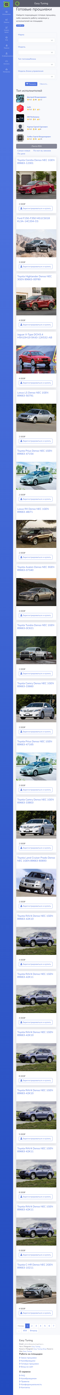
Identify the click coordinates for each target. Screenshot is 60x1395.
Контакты (25, 1387)
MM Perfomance (33, 117)
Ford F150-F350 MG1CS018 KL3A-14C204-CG (33, 220)
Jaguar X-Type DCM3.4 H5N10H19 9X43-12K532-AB (34, 336)
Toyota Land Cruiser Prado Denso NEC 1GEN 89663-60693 (36, 859)
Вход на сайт (27, 1366)
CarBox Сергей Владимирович (39, 137)
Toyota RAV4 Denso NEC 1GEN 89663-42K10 (35, 917)
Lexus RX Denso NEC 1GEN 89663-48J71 (33, 510)
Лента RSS (37, 146)
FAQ (23, 1375)
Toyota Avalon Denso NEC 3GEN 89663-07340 (35, 568)
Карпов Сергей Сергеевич (37, 127)
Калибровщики (28, 1360)
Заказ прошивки (29, 1357)
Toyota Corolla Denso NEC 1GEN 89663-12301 (36, 161)
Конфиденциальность (31, 1384)
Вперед (33, 1330)
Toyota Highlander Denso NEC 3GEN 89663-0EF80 (34, 278)
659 (25, 1330)
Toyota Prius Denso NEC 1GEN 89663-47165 (34, 743)
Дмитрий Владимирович (36, 97)
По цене (21, 153)
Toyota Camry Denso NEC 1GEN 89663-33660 (35, 685)
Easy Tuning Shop (40, 1349)
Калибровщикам (29, 1378)
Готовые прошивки (30, 1363)
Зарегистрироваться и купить (35, 208)
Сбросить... (44, 84)
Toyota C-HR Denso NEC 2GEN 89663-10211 (35, 1266)
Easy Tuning (41, 3)
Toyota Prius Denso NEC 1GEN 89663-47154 (34, 452)
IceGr (29, 107)
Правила (25, 1381)
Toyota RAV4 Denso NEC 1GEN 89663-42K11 (35, 975)
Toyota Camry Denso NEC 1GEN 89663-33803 (35, 801)
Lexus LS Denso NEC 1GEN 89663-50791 (32, 394)
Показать (31, 84)
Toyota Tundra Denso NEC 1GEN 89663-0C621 (35, 627)
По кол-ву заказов (42, 150)
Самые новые (23, 150)
